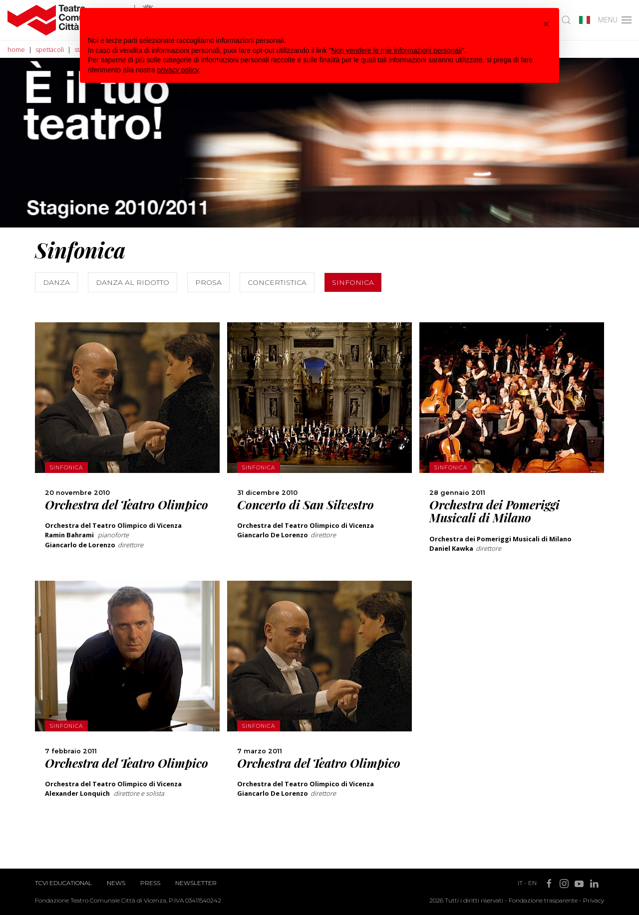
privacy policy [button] (178, 70)
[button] (546, 24)
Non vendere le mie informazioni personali (396, 50)
